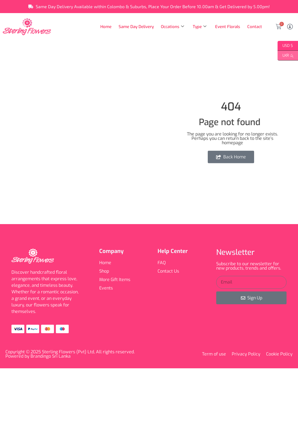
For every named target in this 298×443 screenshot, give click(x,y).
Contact (254, 26)
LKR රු (285, 56)
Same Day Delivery (135, 26)
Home (105, 26)
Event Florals (227, 26)
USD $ (285, 46)
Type (199, 26)
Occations (171, 26)
